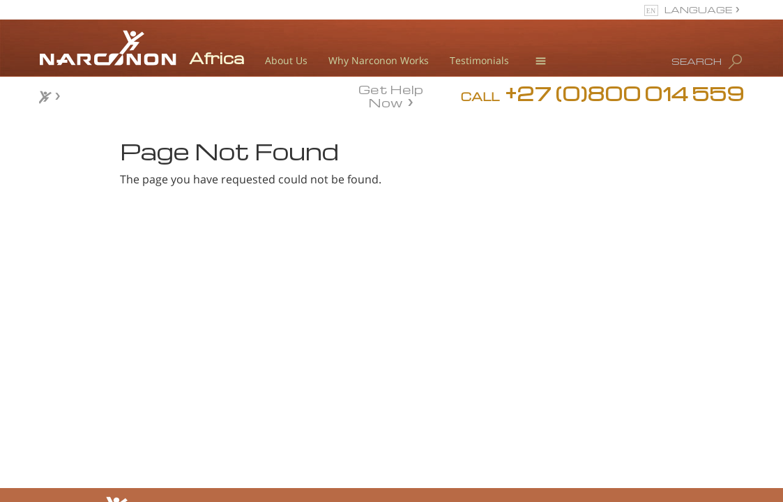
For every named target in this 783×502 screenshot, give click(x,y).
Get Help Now (390, 95)
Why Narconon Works (378, 60)
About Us (286, 60)
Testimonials (479, 60)
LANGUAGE (698, 9)
